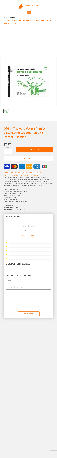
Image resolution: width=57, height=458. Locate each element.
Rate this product (28, 235)
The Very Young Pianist (30, 175)
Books (12, 18)
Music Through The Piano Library (13, 175)
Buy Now (28, 158)
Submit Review (28, 314)
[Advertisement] (28, 42)
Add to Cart (34, 149)
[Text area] (28, 299)
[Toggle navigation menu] (29, 12)
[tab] (28, 103)
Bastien (6, 172)
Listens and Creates (15, 172)
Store (6, 18)
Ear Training (37, 172)
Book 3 (25, 172)
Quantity (7, 148)
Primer (30, 172)
